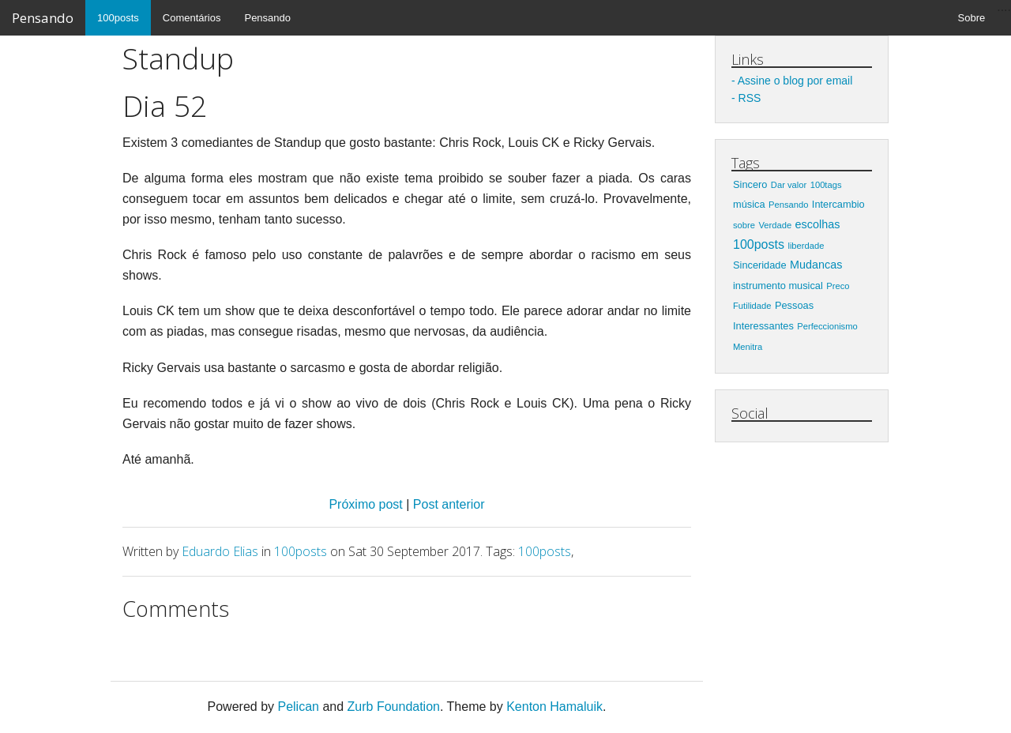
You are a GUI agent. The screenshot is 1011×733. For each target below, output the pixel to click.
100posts (118, 18)
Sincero (750, 184)
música (749, 204)
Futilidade (752, 305)
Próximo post (367, 504)
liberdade (805, 245)
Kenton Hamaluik (554, 706)
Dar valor (788, 185)
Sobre (972, 18)
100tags (826, 185)
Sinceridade (760, 265)
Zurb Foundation (394, 706)
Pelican (297, 706)
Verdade (774, 225)
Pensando (42, 18)
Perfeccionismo (827, 326)
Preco (837, 286)
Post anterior (449, 504)
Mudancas (816, 264)
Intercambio (838, 204)
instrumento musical (778, 285)
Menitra (747, 346)
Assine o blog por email (795, 80)
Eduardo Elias (220, 551)
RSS (750, 98)
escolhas (817, 224)
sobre (744, 225)
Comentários (192, 18)
